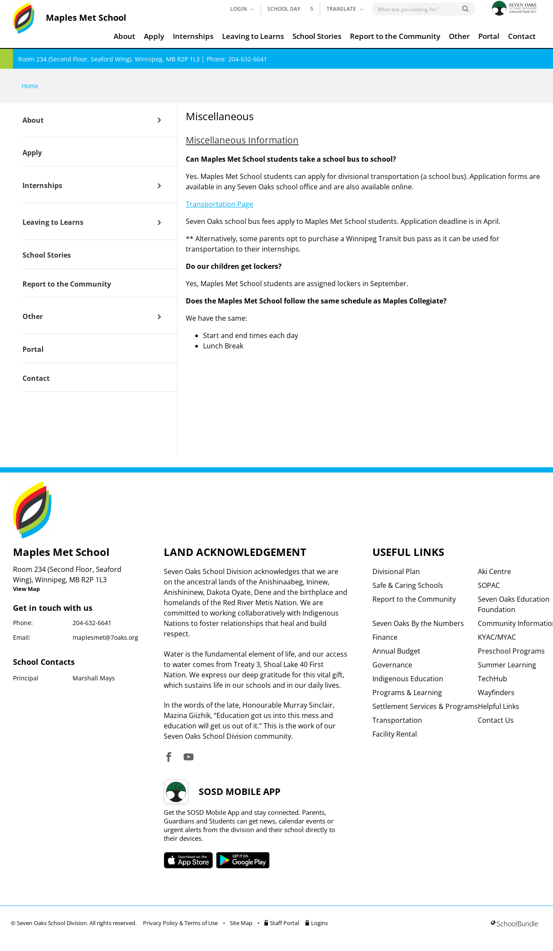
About (124, 36)
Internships (193, 36)
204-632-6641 (92, 623)
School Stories (316, 36)
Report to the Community (395, 36)
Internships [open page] (42, 186)
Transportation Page (219, 204)
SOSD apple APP (188, 860)
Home (30, 86)
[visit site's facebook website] (169, 757)
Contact (522, 36)
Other (459, 36)
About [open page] (33, 120)
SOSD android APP (243, 860)
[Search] (418, 9)
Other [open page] (32, 317)
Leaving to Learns (253, 36)
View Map (26, 589)
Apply (154, 36)
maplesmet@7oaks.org (105, 637)
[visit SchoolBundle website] (514, 924)
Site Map (241, 923)
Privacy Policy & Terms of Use (180, 923)
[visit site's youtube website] (189, 757)
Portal (488, 36)
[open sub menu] (159, 120)
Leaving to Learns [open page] (52, 223)
